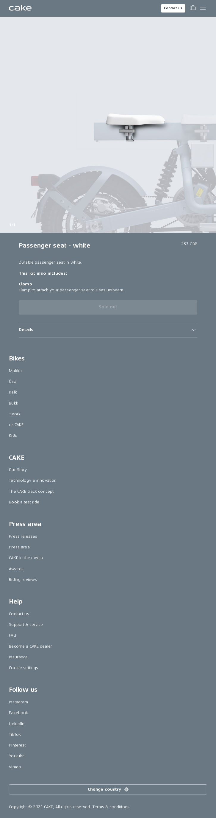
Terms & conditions (111, 807)
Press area (19, 547)
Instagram (18, 702)
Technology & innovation (33, 480)
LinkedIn (16, 723)
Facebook (18, 712)
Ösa (12, 381)
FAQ (12, 635)
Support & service (26, 624)
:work (15, 414)
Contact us (173, 8)
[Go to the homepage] (20, 8)
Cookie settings (23, 667)
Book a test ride (24, 502)
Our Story (18, 469)
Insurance (18, 657)
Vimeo (15, 767)
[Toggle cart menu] (193, 8)
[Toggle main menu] (203, 8)
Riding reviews (23, 579)
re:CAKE (16, 424)
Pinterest (17, 745)
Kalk (13, 392)
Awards (16, 569)
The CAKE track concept (31, 491)
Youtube (17, 756)
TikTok (15, 734)
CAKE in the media (26, 558)
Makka (15, 370)
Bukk (13, 403)
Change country (108, 789)
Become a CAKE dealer (30, 646)
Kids (13, 435)
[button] (108, 330)
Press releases (23, 536)
